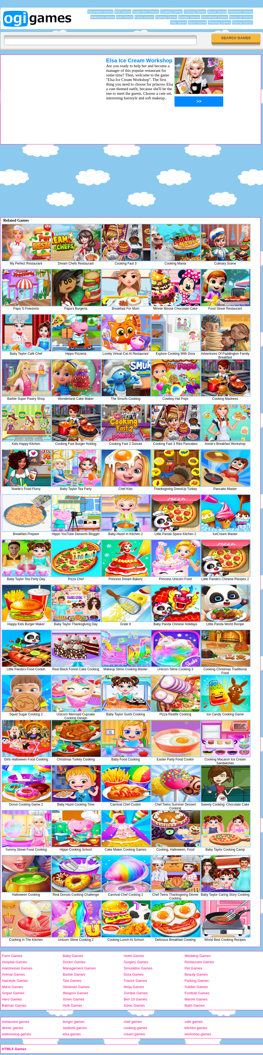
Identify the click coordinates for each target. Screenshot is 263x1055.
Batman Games (14, 1005)
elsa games (72, 1034)
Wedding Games (198, 956)
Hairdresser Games (17, 968)
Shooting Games (219, 22)
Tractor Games (135, 981)
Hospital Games (14, 962)
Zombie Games (136, 993)
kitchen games (196, 1028)
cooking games (135, 1028)
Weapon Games (75, 993)
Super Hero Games (146, 11)
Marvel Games (196, 999)
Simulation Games (138, 968)
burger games (73, 1022)
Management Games (79, 968)
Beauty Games (196, 974)
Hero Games (12, 999)
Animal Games (13, 974)
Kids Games (125, 17)
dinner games (12, 1028)
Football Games (197, 993)
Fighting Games (166, 17)
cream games (134, 1034)
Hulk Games (72, 1005)
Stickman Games (76, 987)
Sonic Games (134, 1005)
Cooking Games (171, 11)
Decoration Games (100, 11)
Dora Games (134, 974)
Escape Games (189, 17)
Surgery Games (136, 962)
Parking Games (197, 981)
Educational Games (215, 17)
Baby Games (73, 956)
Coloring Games (195, 11)
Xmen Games (73, 999)
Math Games (195, 1005)
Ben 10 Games (135, 999)
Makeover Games (102, 17)
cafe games (194, 1022)
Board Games (217, 11)
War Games (178, 22)
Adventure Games (240, 11)
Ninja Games (134, 987)
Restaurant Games (199, 962)
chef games (133, 1022)
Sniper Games (13, 993)
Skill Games (123, 11)
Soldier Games (196, 987)
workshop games (198, 1034)
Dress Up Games (241, 17)
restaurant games (15, 1022)
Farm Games (12, 956)
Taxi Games (72, 981)
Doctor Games (74, 962)
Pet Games (193, 968)
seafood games (75, 1028)
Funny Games (144, 17)
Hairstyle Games (15, 981)
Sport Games (197, 22)
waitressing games (16, 1034)
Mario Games (12, 987)
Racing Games (242, 22)
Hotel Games (134, 956)
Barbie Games (74, 974)
